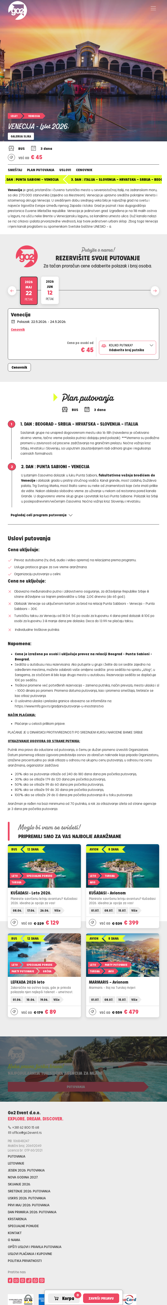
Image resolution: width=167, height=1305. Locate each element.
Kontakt (15, 1233)
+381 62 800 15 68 (23, 1127)
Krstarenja (17, 1219)
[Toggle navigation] (153, 8)
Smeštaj (15, 170)
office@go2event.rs (25, 1132)
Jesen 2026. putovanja (26, 1170)
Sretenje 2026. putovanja (29, 1191)
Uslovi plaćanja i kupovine (30, 1254)
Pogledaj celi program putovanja (42, 515)
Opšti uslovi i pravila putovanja (34, 1247)
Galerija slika (21, 136)
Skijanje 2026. (19, 1184)
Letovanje (16, 1163)
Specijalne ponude (23, 1226)
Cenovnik (84, 170)
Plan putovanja (40, 170)
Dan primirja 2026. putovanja (32, 1212)
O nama (14, 1240)
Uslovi (65, 170)
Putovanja (16, 1156)
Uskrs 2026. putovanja (27, 1198)
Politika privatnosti (25, 1260)
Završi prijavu (101, 1298)
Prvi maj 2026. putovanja (28, 1205)
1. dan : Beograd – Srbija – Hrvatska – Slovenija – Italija (61, 179)
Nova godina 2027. (23, 1177)
